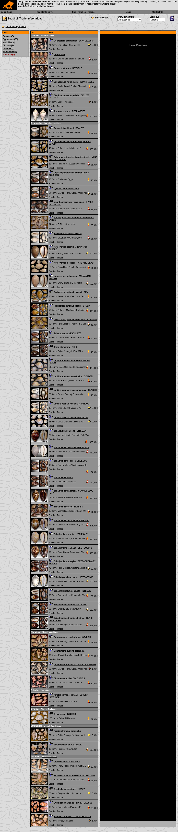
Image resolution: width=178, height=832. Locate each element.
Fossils (91, 12)
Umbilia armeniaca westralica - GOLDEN (73, 376)
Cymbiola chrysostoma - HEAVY (69, 789)
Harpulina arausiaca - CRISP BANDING (72, 816)
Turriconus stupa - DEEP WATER (69, 111)
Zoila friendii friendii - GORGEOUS (70, 461)
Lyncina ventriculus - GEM (66, 189)
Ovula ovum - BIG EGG (65, 714)
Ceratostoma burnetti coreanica (69, 651)
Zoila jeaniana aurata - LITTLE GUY (70, 534)
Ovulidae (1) (8, 48)
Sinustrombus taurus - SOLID (68, 745)
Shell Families (79, 12)
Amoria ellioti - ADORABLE (67, 762)
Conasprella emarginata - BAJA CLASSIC (73, 41)
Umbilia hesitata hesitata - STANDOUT (72, 404)
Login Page (6, 12)
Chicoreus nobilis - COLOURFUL (69, 678)
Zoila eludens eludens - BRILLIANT (70, 431)
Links (128, 12)
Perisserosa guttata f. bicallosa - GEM (72, 306)
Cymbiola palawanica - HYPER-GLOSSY (73, 803)
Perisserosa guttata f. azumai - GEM (71, 292)
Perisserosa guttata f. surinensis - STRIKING (75, 319)
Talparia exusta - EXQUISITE (67, 333)
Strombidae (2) (10, 51)
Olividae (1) (8, 45)
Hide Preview (101, 18)
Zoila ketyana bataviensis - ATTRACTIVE (73, 577)
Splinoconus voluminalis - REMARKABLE (74, 82)
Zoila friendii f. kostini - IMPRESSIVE (71, 447)
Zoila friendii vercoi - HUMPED (68, 507)
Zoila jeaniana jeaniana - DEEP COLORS (73, 548)
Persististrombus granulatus (67, 731)
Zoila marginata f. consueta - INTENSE (72, 591)
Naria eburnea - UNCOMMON (67, 233)
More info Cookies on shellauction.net (36, 6)
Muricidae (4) (9, 42)
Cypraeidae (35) (10, 39)
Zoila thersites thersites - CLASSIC (70, 605)
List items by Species (16, 26)
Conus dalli (59, 54)
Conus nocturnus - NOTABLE (68, 68)
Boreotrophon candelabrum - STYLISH (72, 637)
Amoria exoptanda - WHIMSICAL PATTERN (74, 775)
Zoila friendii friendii (63, 477)
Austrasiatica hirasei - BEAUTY (69, 128)
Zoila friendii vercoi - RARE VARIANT (71, 520)
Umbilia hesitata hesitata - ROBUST (71, 417)
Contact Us (157, 12)
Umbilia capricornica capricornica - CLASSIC (75, 390)
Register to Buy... (45, 12)
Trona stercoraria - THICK (66, 347)
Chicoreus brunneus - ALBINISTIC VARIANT (75, 664)
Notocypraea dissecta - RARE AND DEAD (73, 263)
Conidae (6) (8, 36)
